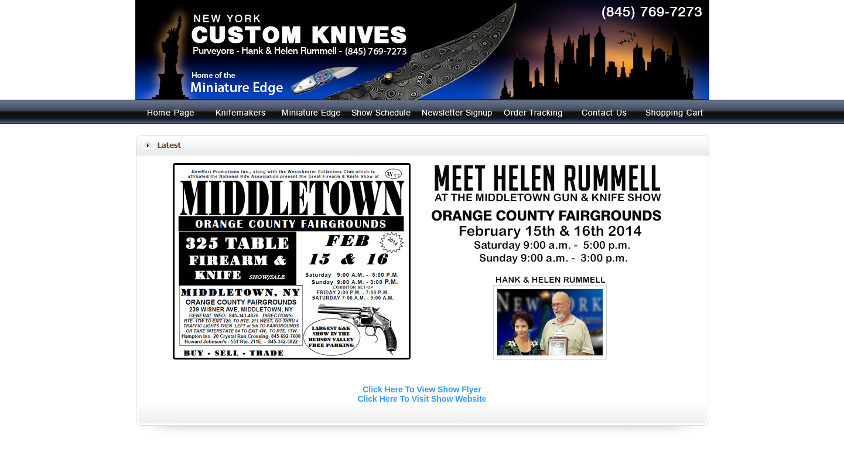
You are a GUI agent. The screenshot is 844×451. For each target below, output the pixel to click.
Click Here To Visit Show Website (421, 398)
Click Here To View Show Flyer (422, 389)
